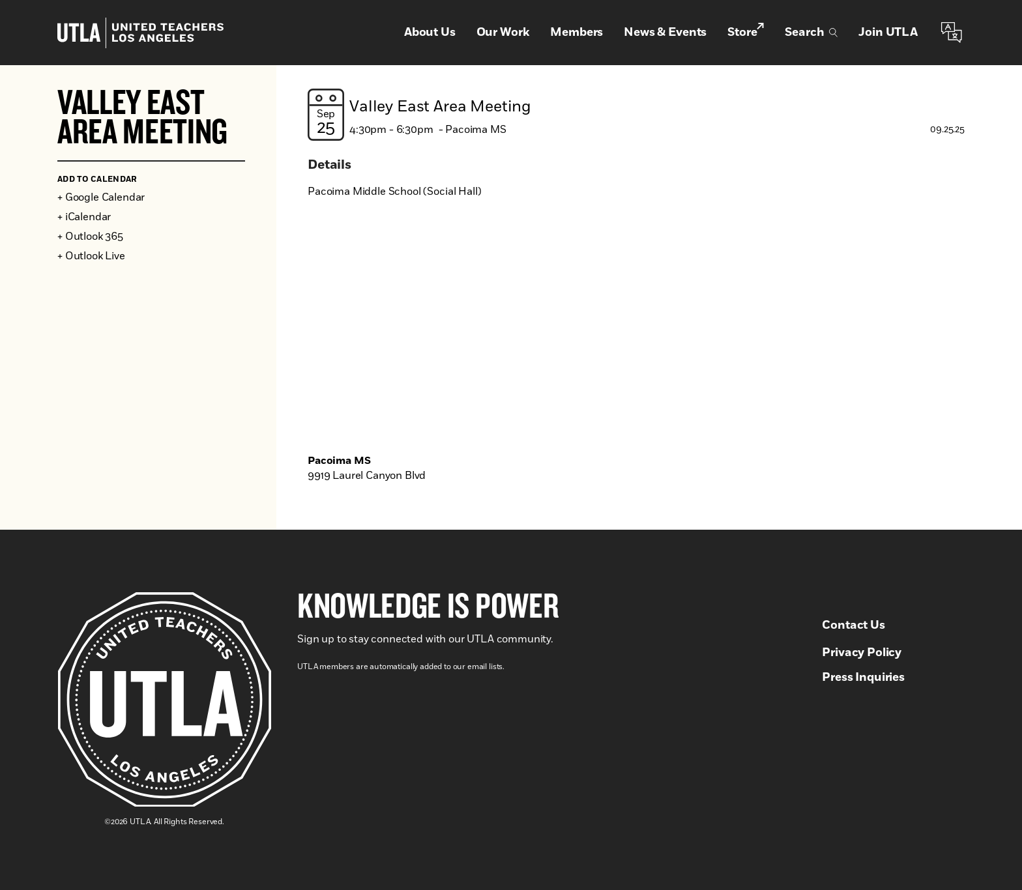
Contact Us (853, 625)
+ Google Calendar (101, 197)
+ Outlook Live (91, 256)
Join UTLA (888, 32)
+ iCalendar (84, 217)
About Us (430, 32)
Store (745, 32)
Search (811, 32)
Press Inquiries (863, 677)
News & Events (665, 32)
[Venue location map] (636, 334)
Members (576, 32)
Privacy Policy (861, 653)
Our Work (503, 32)
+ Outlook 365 (90, 236)
